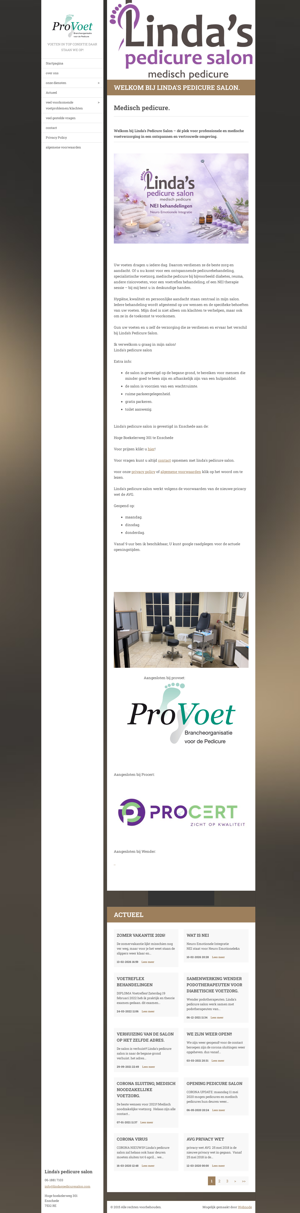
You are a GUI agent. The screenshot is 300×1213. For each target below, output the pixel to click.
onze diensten (56, 83)
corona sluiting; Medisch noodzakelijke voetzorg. (146, 1089)
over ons (52, 73)
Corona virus (132, 1139)
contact (51, 128)
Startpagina (54, 63)
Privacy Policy (56, 137)
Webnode (245, 1207)
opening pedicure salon (214, 1083)
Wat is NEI (198, 935)
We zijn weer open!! (209, 1034)
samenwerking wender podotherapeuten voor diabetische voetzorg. (214, 985)
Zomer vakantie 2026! (141, 935)
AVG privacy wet (205, 1139)
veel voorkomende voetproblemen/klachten (64, 105)
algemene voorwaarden (63, 147)
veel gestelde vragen (61, 118)
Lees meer (147, 962)
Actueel (51, 92)
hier (151, 448)
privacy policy (143, 471)
